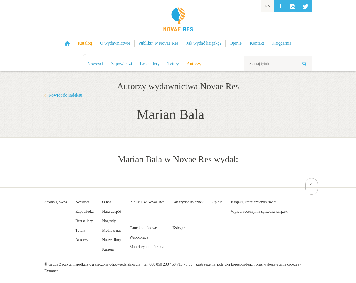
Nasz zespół (111, 211)
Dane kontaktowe (143, 228)
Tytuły (173, 63)
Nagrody (109, 221)
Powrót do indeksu (65, 95)
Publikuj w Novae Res (147, 202)
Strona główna (55, 202)
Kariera (108, 249)
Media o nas (111, 230)
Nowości (95, 63)
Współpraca (139, 237)
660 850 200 (159, 264)
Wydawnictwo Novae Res (178, 28)
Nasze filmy (111, 240)
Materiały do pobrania (147, 247)
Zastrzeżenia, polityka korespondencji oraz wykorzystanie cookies (247, 264)
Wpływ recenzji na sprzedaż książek (259, 211)
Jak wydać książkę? (188, 202)
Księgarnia (180, 228)
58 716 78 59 (182, 264)
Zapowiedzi (121, 63)
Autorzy (194, 63)
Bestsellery (150, 63)
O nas (106, 202)
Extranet (51, 271)
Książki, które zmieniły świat (253, 202)
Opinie (217, 202)
